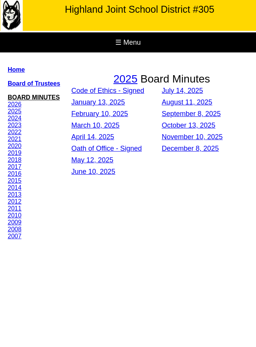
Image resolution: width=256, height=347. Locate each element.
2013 (15, 194)
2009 (15, 222)
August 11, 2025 (187, 102)
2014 (15, 187)
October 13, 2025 (189, 125)
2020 (15, 146)
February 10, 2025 (99, 114)
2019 (15, 153)
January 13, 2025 (98, 102)
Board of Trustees (34, 83)
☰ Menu (128, 42)
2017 (15, 166)
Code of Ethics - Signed (107, 90)
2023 (15, 125)
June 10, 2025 (93, 171)
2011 (15, 208)
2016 (15, 173)
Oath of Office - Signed (106, 148)
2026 (15, 104)
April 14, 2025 (92, 137)
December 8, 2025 (190, 148)
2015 (15, 180)
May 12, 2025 (92, 160)
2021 (15, 139)
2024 (15, 118)
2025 (15, 111)
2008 (15, 229)
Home (16, 69)
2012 (15, 201)
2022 (15, 132)
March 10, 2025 (95, 125)
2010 (15, 215)
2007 (15, 236)
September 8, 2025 (191, 114)
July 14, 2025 (182, 90)
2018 (15, 160)
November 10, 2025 (192, 137)
